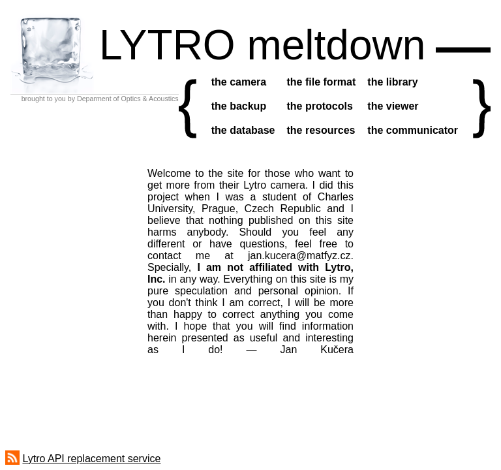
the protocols (320, 106)
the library (392, 81)
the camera (239, 81)
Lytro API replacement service (91, 458)
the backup (238, 106)
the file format (321, 81)
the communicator (412, 130)
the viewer (392, 106)
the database (243, 130)
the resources (321, 130)
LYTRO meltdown (262, 45)
